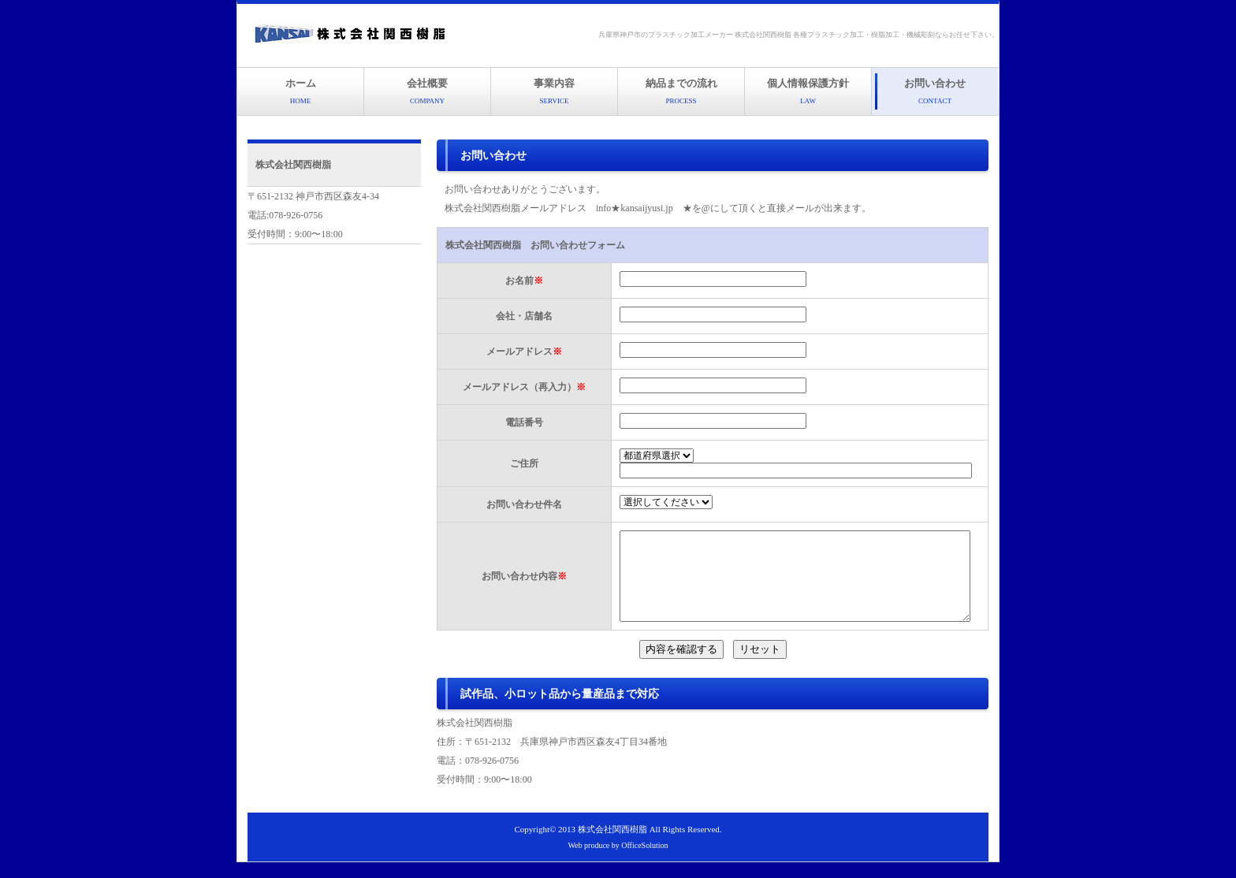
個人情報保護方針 (808, 91)
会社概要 (427, 91)
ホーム (300, 91)
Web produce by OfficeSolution (618, 861)
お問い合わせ (935, 91)
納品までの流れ (681, 91)
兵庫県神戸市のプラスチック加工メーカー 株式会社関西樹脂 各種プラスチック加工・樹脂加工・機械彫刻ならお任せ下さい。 (799, 35)
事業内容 (554, 91)
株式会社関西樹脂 (612, 845)
